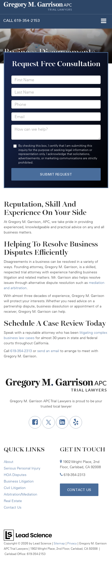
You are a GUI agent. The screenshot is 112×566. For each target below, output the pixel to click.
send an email (48, 351)
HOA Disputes (15, 474)
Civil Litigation (15, 488)
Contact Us (12, 507)
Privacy (72, 543)
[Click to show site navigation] (103, 21)
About (8, 461)
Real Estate (13, 501)
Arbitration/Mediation (20, 494)
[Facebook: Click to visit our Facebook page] (35, 422)
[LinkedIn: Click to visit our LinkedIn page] (62, 422)
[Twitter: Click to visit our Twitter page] (48, 422)
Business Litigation (19, 481)
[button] (21, 20)
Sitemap (59, 543)
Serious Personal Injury (22, 468)
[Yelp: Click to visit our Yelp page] (75, 422)
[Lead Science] (28, 534)
